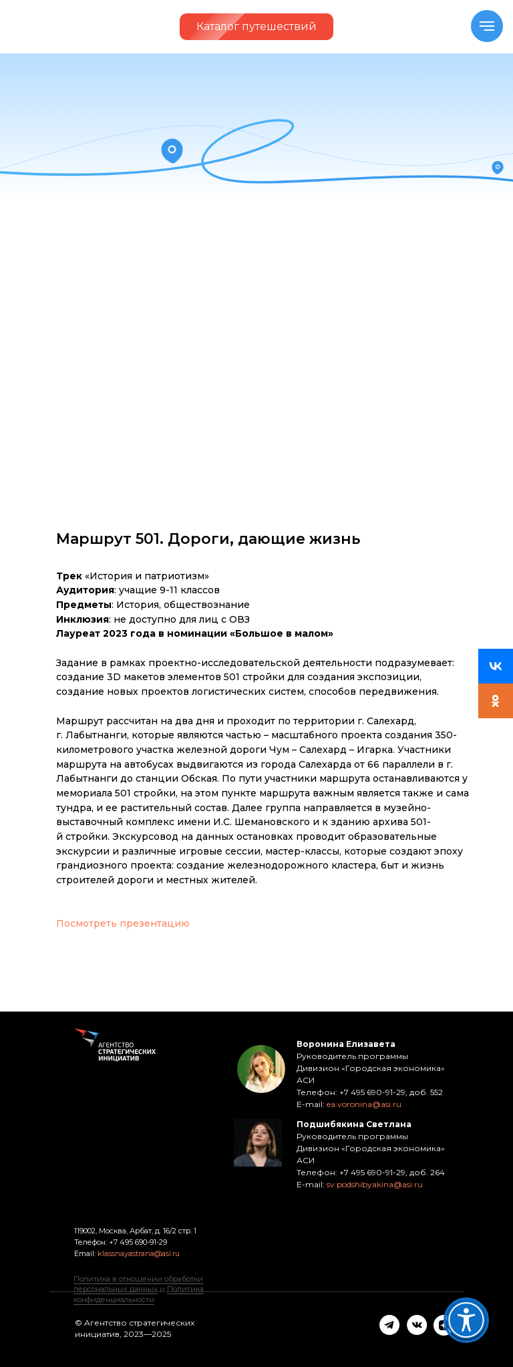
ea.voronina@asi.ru (364, 1104)
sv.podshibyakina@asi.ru (375, 1184)
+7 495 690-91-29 (137, 1242)
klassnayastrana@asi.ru (139, 1253)
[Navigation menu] (487, 26)
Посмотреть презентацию (123, 923)
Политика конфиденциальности (138, 1294)
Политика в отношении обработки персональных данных (138, 1284)
